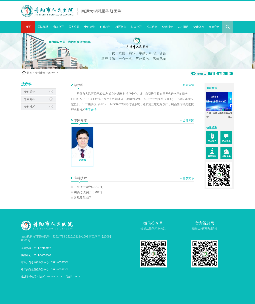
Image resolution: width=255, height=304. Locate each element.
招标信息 (152, 26)
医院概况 (43, 26)
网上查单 (226, 141)
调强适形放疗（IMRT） (89, 192)
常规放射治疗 (82, 197)
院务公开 (74, 26)
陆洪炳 (82, 160)
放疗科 (52, 72)
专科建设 (89, 26)
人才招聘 (183, 26)
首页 (28, 26)
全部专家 (188, 120)
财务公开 (136, 26)
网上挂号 (212, 141)
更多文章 (188, 178)
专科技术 (29, 106)
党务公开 (58, 26)
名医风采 (226, 156)
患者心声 (214, 26)
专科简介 (29, 91)
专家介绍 (29, 99)
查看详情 (188, 85)
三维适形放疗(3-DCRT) (88, 186)
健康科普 (167, 26)
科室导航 (212, 156)
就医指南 (120, 26)
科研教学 (105, 26)
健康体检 (198, 26)
